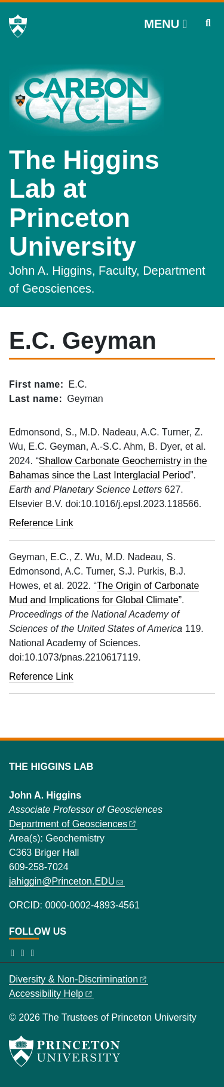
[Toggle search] (208, 23)
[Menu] (165, 24)
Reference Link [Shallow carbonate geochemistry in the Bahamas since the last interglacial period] (41, 523)
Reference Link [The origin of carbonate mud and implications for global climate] (41, 676)
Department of (73, 824)
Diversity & (78, 979)
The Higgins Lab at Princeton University (84, 203)
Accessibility (51, 993)
